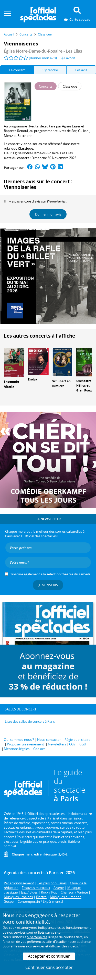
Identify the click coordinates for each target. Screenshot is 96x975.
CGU (82, 744)
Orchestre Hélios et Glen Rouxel (85, 386)
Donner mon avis (48, 214)
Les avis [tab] (81, 70)
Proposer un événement (25, 744)
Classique (25, 148)
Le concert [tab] (17, 70)
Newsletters (57, 744)
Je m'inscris (48, 585)
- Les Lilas (43, 51)
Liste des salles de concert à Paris (30, 721)
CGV (72, 744)
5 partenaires (37, 937)
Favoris (68, 58)
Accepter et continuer (49, 956)
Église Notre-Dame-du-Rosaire (36, 153)
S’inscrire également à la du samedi (50, 574)
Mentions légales (16, 748)
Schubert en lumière (61, 383)
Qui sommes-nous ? (19, 739)
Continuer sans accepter (49, 967)
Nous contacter (49, 739)
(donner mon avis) (43, 58)
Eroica (32, 379)
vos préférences (33, 941)
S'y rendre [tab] (50, 70)
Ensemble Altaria (11, 384)
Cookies (39, 748)
